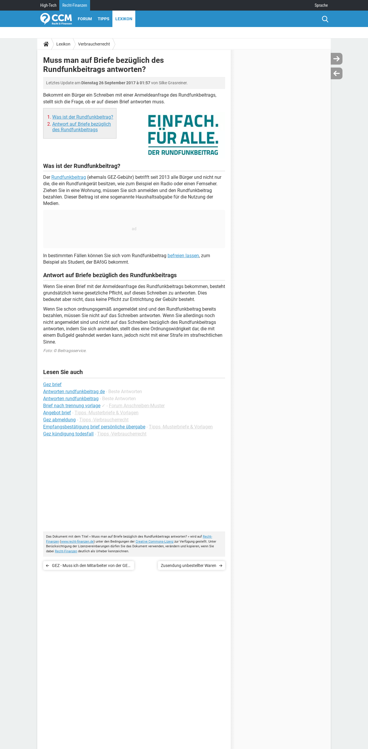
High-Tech (48, 5)
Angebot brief (57, 412)
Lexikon (123, 18)
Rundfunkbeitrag (68, 177)
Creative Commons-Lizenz (154, 541)
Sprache (321, 5)
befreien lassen (183, 255)
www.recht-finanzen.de (77, 541)
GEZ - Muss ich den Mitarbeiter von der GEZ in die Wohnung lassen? (91, 566)
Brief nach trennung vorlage (71, 405)
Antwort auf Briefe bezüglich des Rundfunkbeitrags (81, 126)
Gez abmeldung (59, 420)
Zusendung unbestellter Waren (188, 565)
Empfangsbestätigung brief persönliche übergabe (94, 427)
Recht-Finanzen (74, 5)
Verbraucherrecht (94, 44)
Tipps (103, 18)
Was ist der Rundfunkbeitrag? (82, 117)
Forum (85, 18)
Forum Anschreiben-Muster (137, 405)
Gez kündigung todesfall (68, 434)
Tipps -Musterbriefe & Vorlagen (107, 412)
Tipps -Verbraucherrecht (104, 420)
